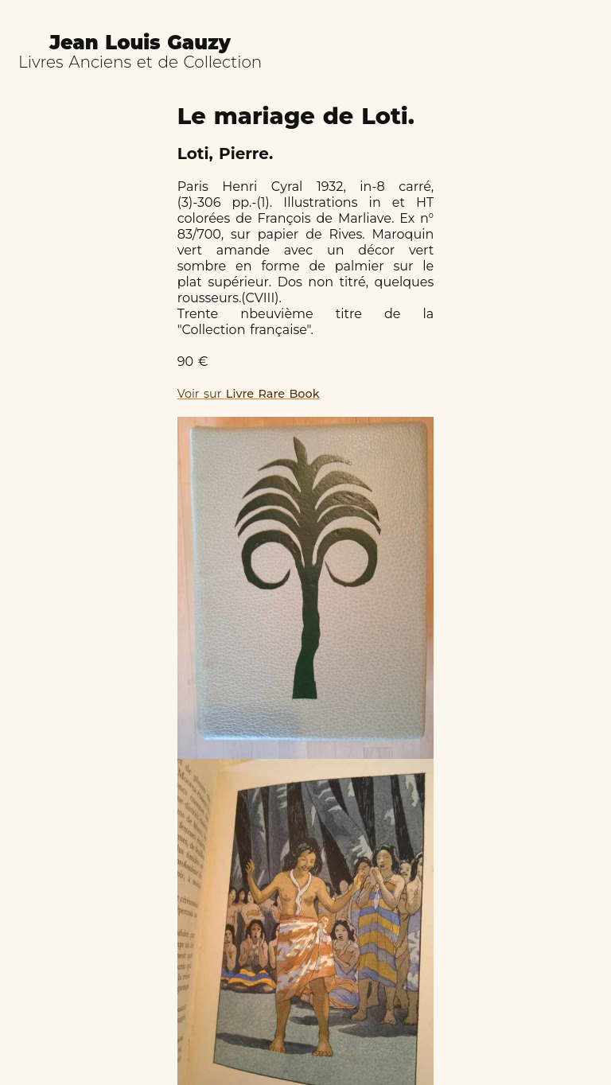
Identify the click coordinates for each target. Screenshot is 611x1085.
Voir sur (248, 394)
